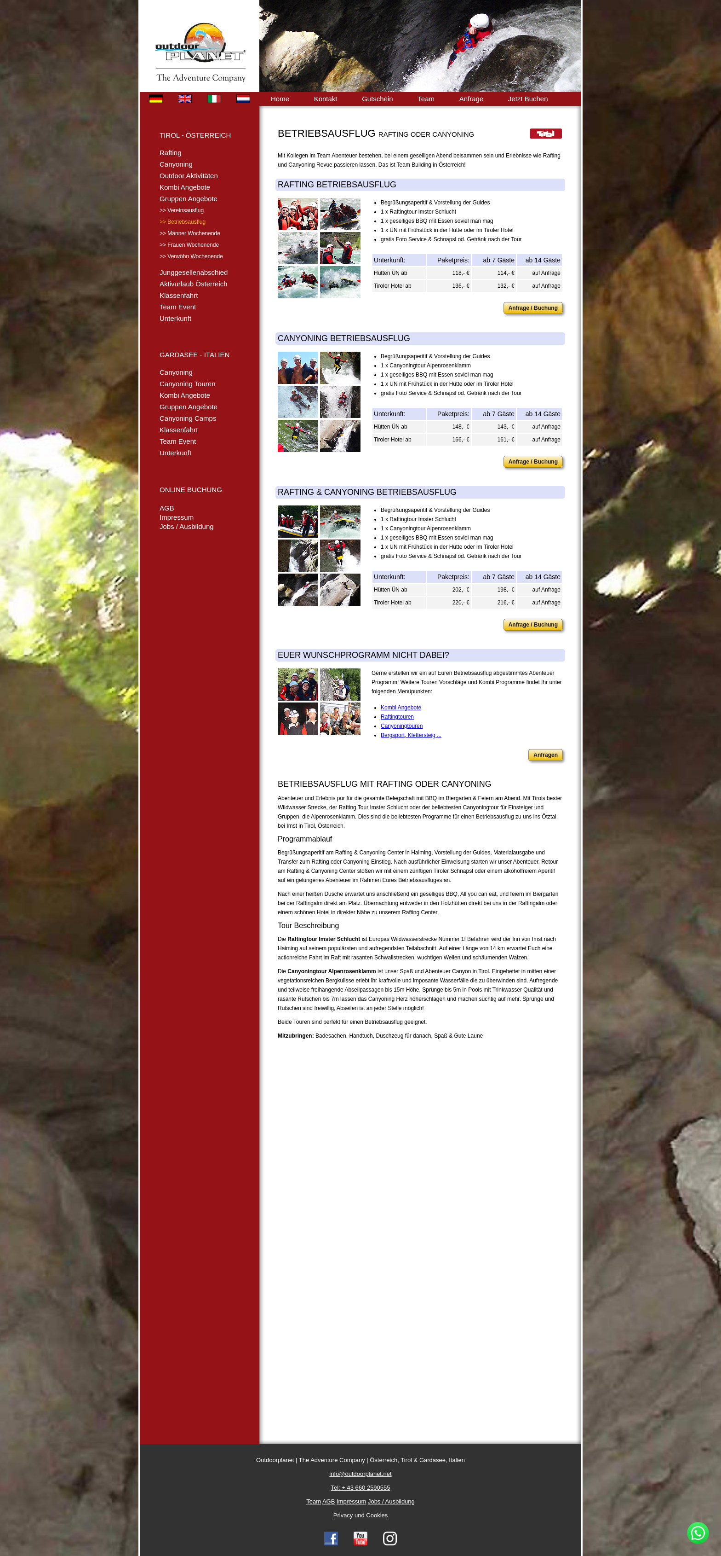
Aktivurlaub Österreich (194, 284)
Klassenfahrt (179, 295)
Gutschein (377, 99)
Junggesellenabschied (194, 272)
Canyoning (176, 164)
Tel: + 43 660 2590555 (360, 1487)
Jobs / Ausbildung (187, 526)
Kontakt (326, 99)
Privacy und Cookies (360, 1515)
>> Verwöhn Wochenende (191, 256)
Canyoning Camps (188, 418)
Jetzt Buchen (528, 99)
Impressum (177, 517)
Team (426, 99)
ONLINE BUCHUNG (191, 490)
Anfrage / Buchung (533, 308)
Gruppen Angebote (188, 199)
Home (280, 99)
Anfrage (471, 99)
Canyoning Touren (187, 384)
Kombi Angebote (185, 187)
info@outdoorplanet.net (360, 1473)
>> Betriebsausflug (183, 222)
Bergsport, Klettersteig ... (411, 735)
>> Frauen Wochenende (189, 245)
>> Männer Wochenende (190, 233)
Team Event (178, 307)
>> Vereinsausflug (182, 210)
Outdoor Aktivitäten (189, 176)
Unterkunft (175, 318)
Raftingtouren (397, 717)
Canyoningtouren (402, 726)
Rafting (171, 153)
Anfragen (545, 755)
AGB (167, 508)
